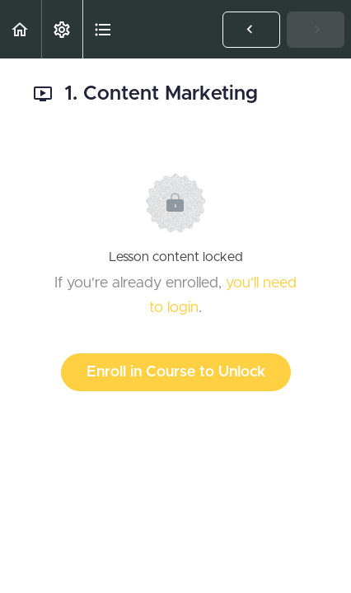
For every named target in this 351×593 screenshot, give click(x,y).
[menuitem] (61, 29)
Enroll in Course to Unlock (176, 372)
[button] (20, 29)
